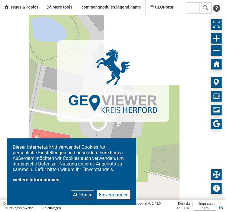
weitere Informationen (36, 180)
